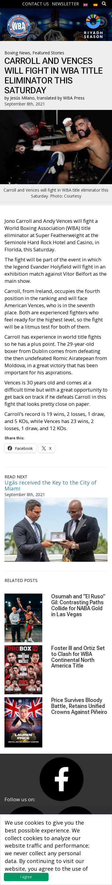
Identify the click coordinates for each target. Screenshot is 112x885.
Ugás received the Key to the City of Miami (50, 485)
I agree (26, 876)
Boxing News (17, 53)
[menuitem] (85, 3)
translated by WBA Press (61, 98)
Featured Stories (48, 53)
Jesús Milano (22, 98)
